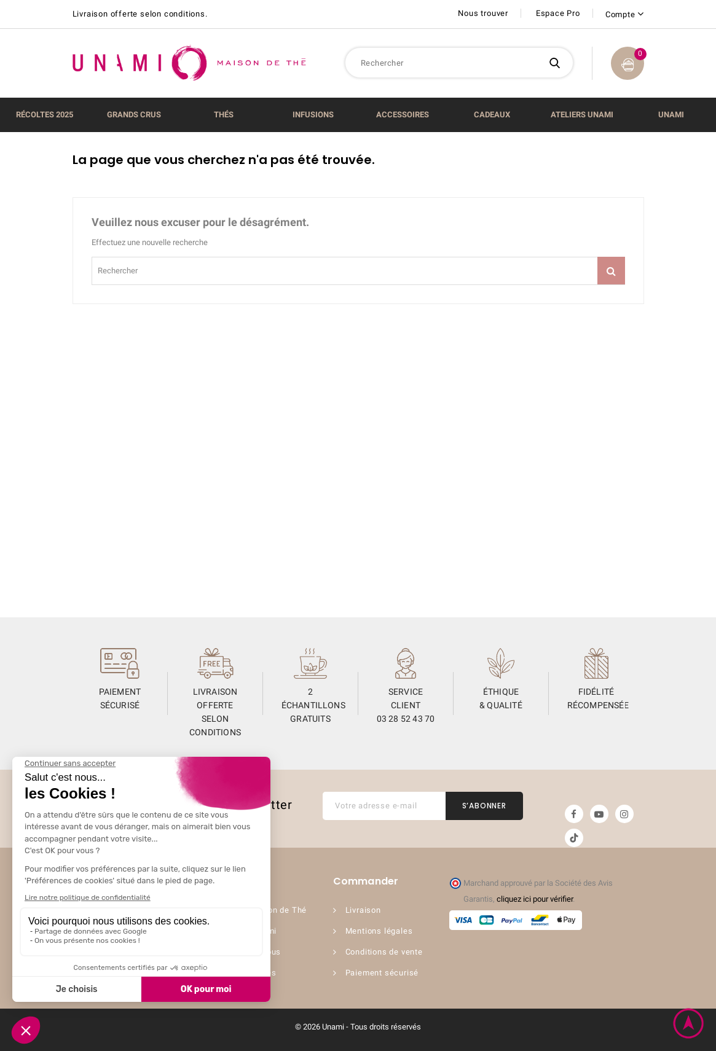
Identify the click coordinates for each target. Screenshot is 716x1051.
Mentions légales (379, 931)
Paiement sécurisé (382, 972)
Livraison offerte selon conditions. (140, 13)
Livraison (363, 910)
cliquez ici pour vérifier (535, 899)
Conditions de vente (384, 951)
